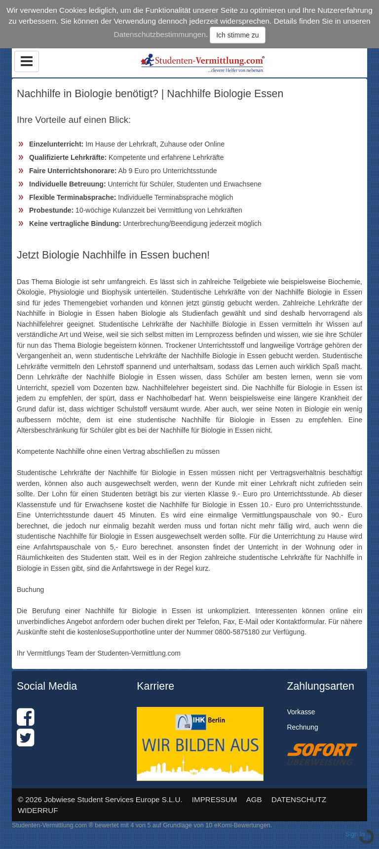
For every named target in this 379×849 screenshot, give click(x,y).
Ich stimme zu (237, 35)
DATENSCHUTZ (298, 799)
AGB (254, 799)
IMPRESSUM (214, 799)
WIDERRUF (38, 810)
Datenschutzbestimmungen (160, 34)
